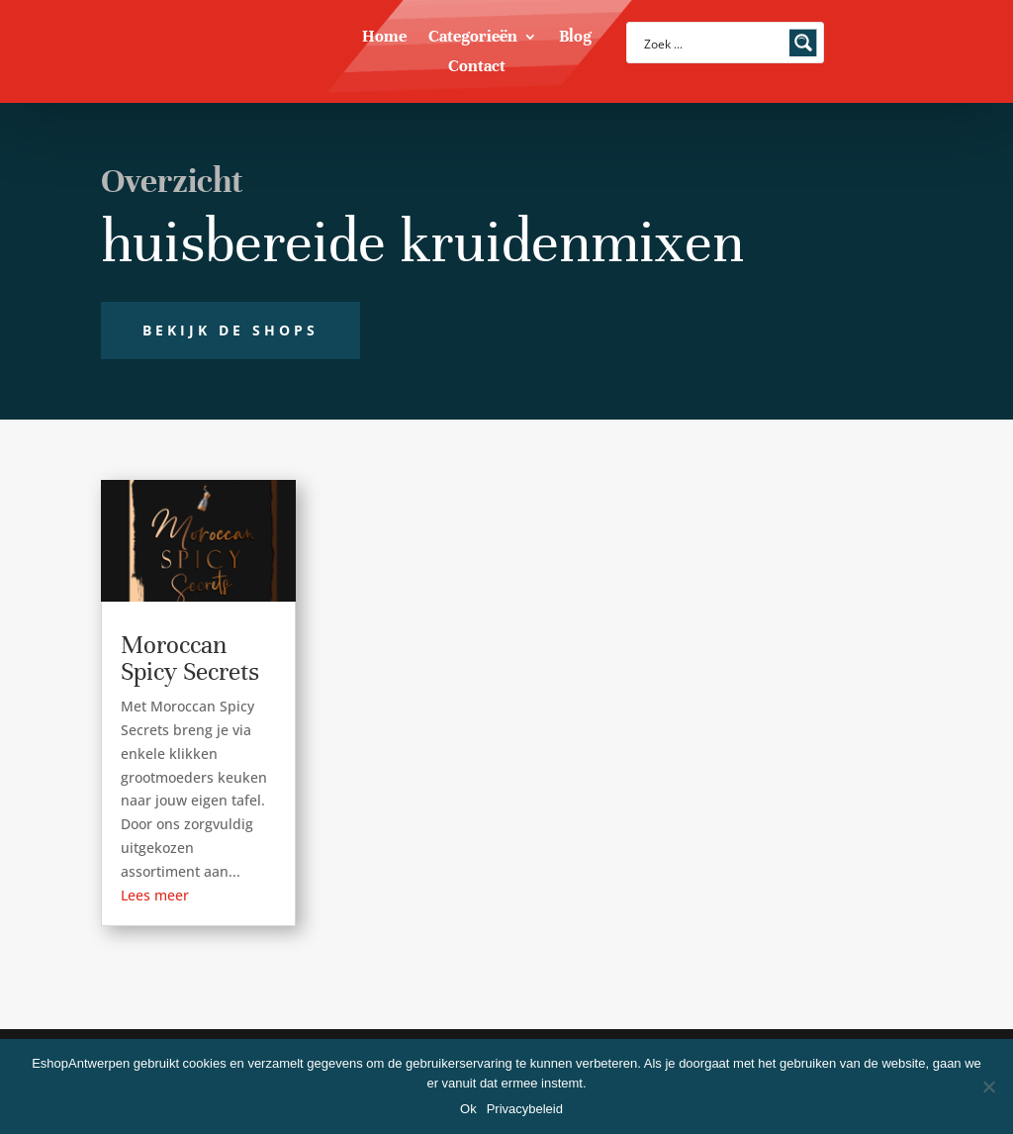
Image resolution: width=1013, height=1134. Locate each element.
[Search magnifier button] (803, 42)
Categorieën (472, 38)
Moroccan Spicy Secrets (190, 658)
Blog (575, 38)
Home (384, 38)
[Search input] (712, 42)
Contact (477, 67)
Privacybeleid (525, 1108)
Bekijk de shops (230, 330)
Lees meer (155, 895)
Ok (468, 1108)
